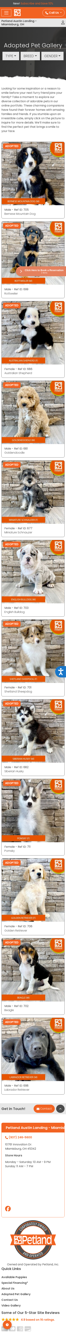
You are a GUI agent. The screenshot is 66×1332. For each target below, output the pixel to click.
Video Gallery (11, 1305)
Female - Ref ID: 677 (18, 528)
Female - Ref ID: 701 (18, 687)
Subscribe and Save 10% (37, 3)
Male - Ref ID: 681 (16, 449)
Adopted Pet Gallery (16, 1294)
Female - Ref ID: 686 (18, 369)
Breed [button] (29, 56)
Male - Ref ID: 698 (16, 1086)
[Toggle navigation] (6, 12)
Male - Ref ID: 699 (16, 289)
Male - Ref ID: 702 (16, 1006)
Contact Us (9, 1300)
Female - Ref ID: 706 (18, 926)
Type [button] (9, 56)
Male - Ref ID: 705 (16, 210)
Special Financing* (14, 1283)
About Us (7, 1288)
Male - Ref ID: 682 (16, 767)
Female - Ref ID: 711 (17, 847)
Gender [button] (51, 56)
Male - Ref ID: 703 (16, 608)
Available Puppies (14, 1277)
